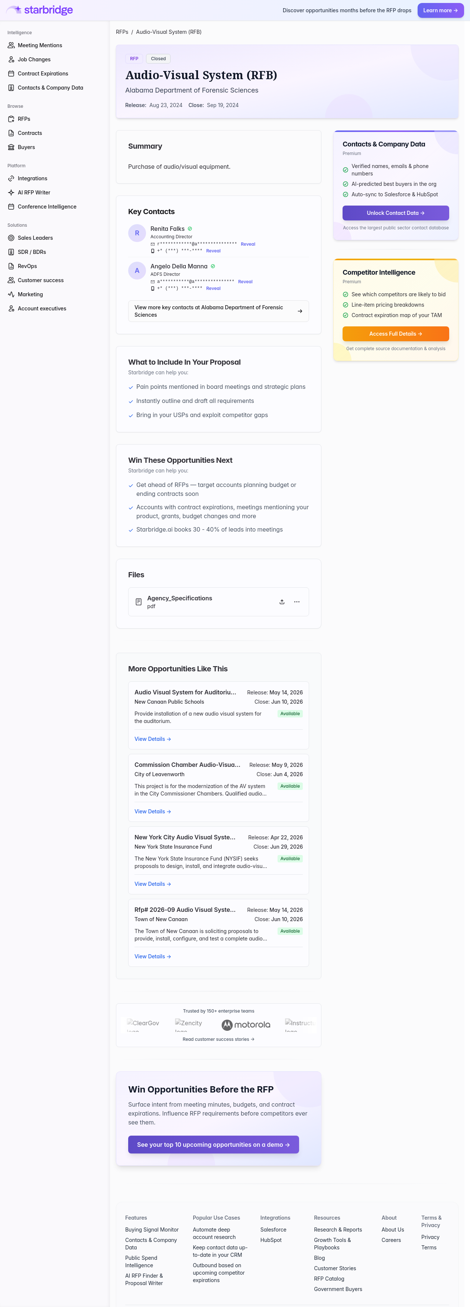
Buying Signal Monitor (152, 1216)
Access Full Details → (395, 333)
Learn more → (441, 10)
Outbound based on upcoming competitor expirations (219, 1259)
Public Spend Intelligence (141, 1248)
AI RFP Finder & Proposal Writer (144, 1266)
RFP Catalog (329, 1265)
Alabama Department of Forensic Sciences (192, 90)
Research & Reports (338, 1216)
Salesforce (273, 1216)
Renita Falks (167, 228)
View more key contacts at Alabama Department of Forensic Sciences (218, 311)
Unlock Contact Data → (396, 213)
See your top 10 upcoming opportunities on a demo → (213, 1131)
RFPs (122, 32)
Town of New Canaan (161, 919)
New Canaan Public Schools (169, 701)
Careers (391, 1226)
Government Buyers (338, 1275)
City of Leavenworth (159, 774)
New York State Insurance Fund (173, 846)
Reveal (248, 244)
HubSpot (271, 1226)
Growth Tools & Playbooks (332, 1230)
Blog (319, 1244)
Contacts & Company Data (151, 1230)
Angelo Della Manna (179, 266)
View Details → (152, 739)
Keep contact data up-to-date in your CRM (220, 1238)
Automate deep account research (214, 1220)
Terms (429, 1234)
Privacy (430, 1223)
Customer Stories (335, 1255)
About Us (393, 1216)
